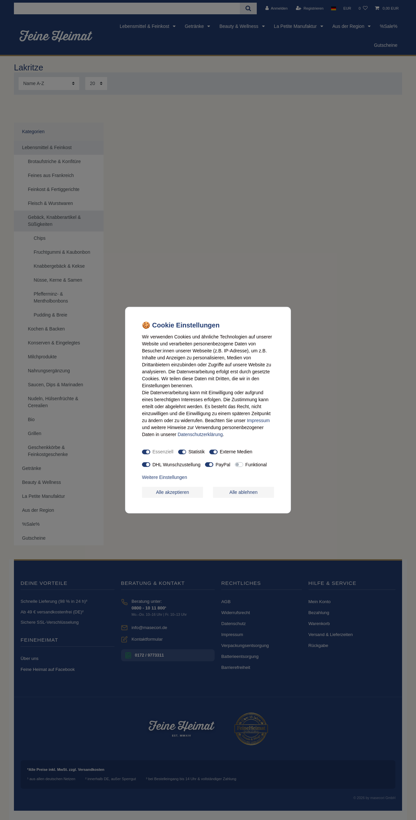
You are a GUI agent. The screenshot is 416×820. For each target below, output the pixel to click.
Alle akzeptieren (172, 492)
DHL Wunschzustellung (177, 464)
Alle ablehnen (244, 492)
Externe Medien (236, 451)
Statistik (196, 451)
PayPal (223, 464)
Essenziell (163, 451)
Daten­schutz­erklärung (200, 434)
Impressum (258, 420)
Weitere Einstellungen (164, 477)
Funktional (256, 464)
